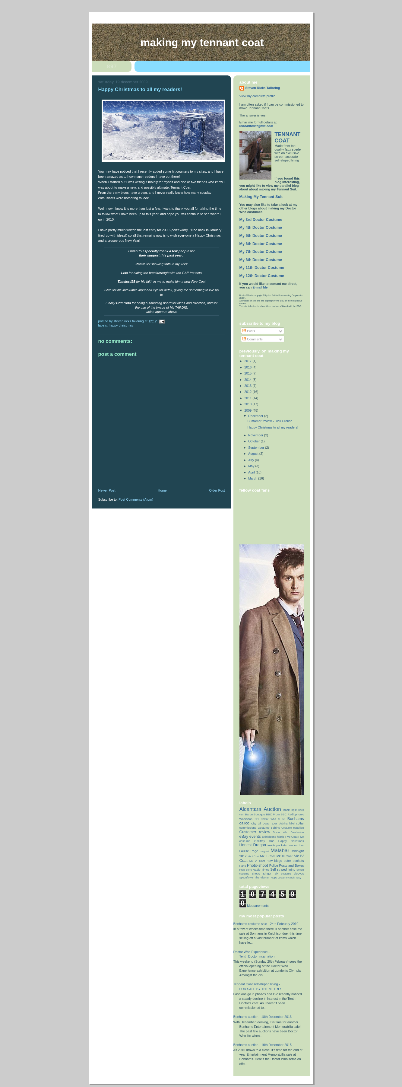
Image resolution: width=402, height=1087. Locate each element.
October (254, 441)
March (253, 478)
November (256, 435)
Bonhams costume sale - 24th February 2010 (266, 924)
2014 (248, 379)
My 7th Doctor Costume (260, 252)
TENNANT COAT (287, 137)
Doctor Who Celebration (288, 832)
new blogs (274, 860)
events (255, 836)
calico (244, 823)
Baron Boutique (255, 814)
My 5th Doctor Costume (260, 236)
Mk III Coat (285, 856)
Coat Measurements (254, 905)
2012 (248, 392)
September (256, 447)
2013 (248, 385)
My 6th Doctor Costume (260, 244)
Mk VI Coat (257, 860)
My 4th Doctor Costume (260, 227)
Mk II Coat (267, 856)
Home (162, 490)
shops (256, 873)
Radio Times (261, 869)
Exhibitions (269, 836)
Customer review (254, 832)
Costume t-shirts (269, 827)
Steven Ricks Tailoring (262, 88)
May (251, 466)
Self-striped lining (282, 869)
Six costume (282, 873)
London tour (296, 845)
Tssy (298, 877)
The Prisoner (262, 877)
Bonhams (295, 818)
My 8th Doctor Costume (260, 260)
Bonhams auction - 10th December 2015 (262, 1045)
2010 (248, 404)
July (251, 460)
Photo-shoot (257, 865)
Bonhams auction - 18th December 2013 (262, 1016)
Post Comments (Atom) (136, 499)
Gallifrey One (264, 841)
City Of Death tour (264, 823)
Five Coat (291, 836)
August (253, 453)
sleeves (299, 873)
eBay (243, 836)
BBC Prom (273, 814)
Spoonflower (246, 877)
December (256, 416)
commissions (247, 827)
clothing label (287, 823)
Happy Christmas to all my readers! (272, 427)
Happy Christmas (121, 325)
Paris (242, 865)
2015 (248, 373)
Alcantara (250, 809)
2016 (248, 367)
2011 (248, 398)
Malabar (280, 850)
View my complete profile (257, 96)
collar (300, 823)
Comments (252, 339)
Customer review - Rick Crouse (269, 421)
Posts (248, 331)
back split (290, 809)
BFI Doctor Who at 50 (270, 819)
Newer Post (107, 490)
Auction (272, 809)
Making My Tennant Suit (261, 197)
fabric (280, 836)
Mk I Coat (253, 856)
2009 (248, 410)
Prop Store (245, 869)
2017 (248, 361)
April (252, 472)
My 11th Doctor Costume (261, 268)
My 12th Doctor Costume (261, 276)
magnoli (264, 851)
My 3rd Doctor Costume (260, 220)
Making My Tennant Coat (202, 43)
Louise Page (248, 851)
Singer (267, 873)
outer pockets (293, 860)
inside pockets (276, 845)
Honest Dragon (252, 845)
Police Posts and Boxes (286, 865)
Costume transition (292, 827)
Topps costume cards (282, 877)
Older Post (217, 490)
